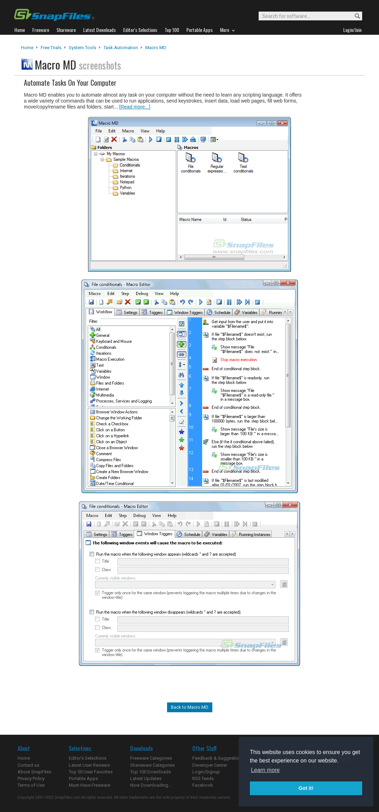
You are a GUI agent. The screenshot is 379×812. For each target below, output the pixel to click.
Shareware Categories (152, 765)
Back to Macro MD (189, 707)
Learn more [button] (265, 770)
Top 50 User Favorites (91, 771)
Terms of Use (31, 785)
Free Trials (51, 47)
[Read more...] (135, 107)
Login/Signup (206, 771)
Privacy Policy (31, 778)
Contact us (28, 765)
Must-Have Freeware (89, 785)
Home (27, 47)
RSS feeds (203, 778)
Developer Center (209, 765)
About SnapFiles (34, 771)
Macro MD (155, 47)
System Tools (82, 47)
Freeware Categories (151, 758)
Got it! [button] (306, 788)
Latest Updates (145, 778)
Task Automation (121, 47)
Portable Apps (83, 778)
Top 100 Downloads (150, 771)
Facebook (202, 785)
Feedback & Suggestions (218, 758)
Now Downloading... (150, 785)
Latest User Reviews (89, 765)
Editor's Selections (87, 758)
